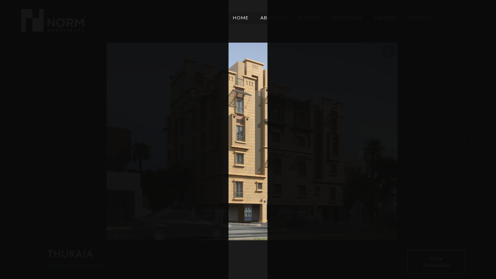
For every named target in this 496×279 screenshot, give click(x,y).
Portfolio (347, 18)
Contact (420, 18)
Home (241, 18)
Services (309, 18)
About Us (273, 18)
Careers (385, 18)
